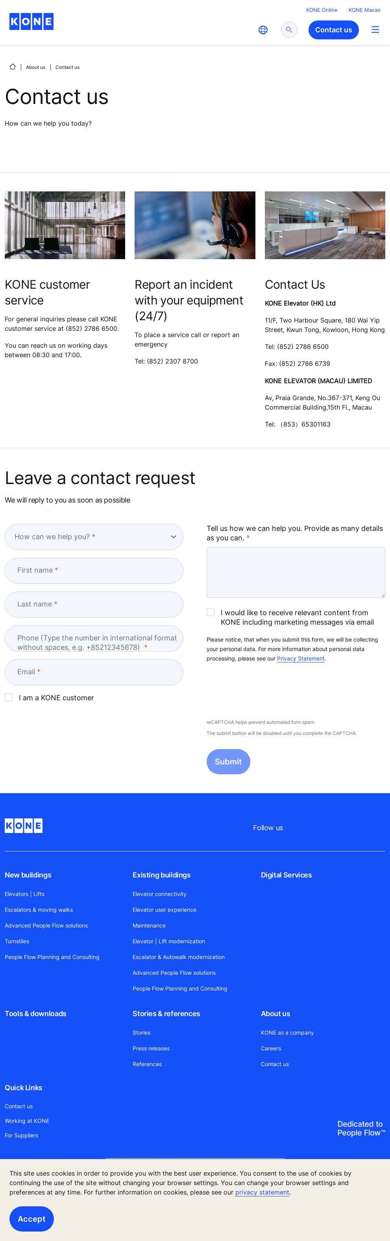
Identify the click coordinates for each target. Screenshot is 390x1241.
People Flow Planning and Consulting (52, 956)
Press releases (151, 1048)
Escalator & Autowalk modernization (179, 956)
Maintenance (149, 925)
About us (35, 67)
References (147, 1064)
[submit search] (289, 29)
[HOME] (12, 66)
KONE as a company (287, 1032)
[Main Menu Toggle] (375, 29)
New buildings (28, 875)
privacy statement (262, 1192)
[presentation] (266, 691)
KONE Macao (365, 10)
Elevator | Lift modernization (169, 941)
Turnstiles (17, 941)
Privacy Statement (301, 658)
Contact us (275, 1064)
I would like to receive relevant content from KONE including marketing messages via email (290, 617)
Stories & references (166, 1013)
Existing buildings (162, 875)
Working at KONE (27, 1120)
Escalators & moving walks (39, 909)
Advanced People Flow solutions (46, 925)
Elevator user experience (164, 909)
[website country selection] (263, 30)
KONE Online (322, 10)
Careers (271, 1048)
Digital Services (286, 875)
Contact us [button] (333, 30)
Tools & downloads (36, 1013)
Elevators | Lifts (24, 893)
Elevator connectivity (160, 893)
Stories (141, 1032)
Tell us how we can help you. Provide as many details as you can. (295, 533)
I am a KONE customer (49, 697)
